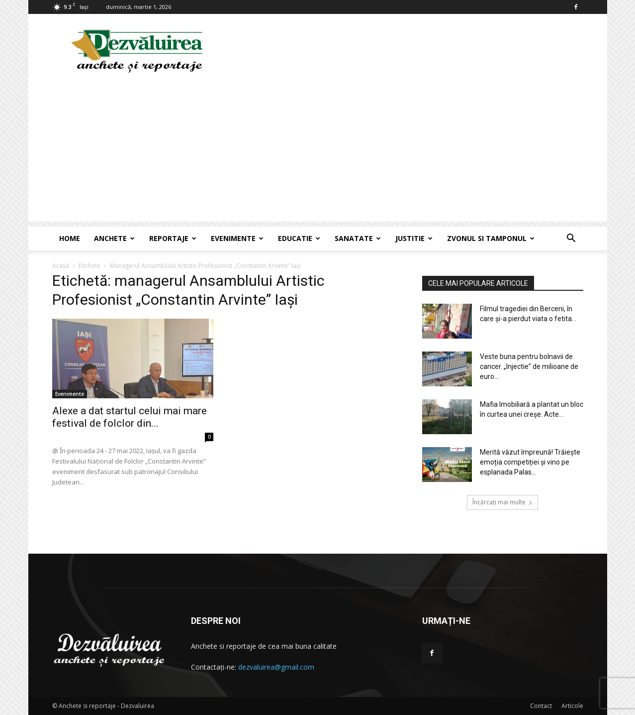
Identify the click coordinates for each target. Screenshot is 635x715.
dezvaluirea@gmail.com (276, 667)
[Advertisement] (317, 152)
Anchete (114, 238)
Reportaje (172, 238)
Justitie (414, 238)
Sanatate (358, 238)
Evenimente (237, 238)
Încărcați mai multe (502, 502)
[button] (571, 239)
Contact (541, 706)
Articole (572, 706)
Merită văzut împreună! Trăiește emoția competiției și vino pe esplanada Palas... (530, 462)
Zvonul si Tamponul (491, 238)
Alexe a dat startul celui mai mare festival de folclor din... (129, 417)
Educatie (299, 238)
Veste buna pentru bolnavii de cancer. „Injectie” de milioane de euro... (529, 366)
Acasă (60, 265)
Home (69, 238)
